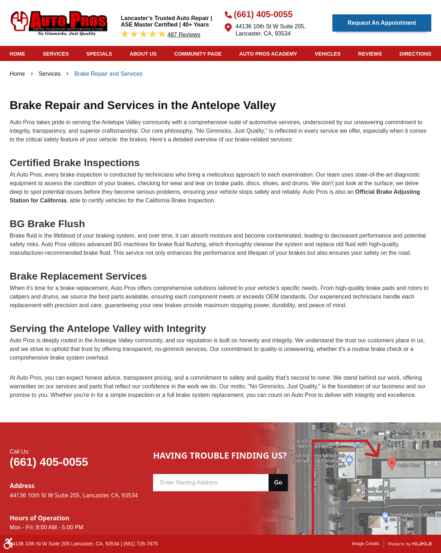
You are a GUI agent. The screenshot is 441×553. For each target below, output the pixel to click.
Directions (415, 54)
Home (17, 54)
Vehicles (328, 54)
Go (278, 482)
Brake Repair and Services (108, 74)
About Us (143, 54)
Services (56, 54)
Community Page (198, 54)
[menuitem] (17, 53)
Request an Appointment (382, 23)
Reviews (370, 54)
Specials (99, 54)
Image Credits (365, 543)
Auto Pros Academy (268, 54)
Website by (409, 544)
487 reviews (183, 35)
